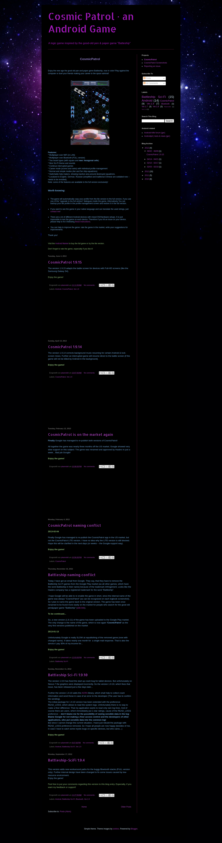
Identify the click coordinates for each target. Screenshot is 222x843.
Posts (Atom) (65, 811)
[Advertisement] (90, 316)
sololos (116, 829)
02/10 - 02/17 (153, 163)
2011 (147, 175)
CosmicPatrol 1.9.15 (65, 262)
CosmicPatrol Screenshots (155, 63)
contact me (55, 211)
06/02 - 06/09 (153, 151)
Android (58, 289)
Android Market (61, 243)
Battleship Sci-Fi (61, 661)
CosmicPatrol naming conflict (74, 525)
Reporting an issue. (152, 66)
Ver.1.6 (144, 109)
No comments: (89, 285)
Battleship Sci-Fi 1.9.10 (68, 674)
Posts (147, 78)
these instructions (82, 222)
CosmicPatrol (67, 289)
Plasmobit (167, 107)
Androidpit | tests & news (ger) (157, 136)
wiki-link (81, 608)
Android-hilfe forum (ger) (154, 133)
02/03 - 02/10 (153, 167)
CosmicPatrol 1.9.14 (65, 346)
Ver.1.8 (156, 106)
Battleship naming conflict (71, 574)
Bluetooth (79, 799)
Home (84, 807)
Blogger (134, 829)
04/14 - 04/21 (153, 159)
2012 (147, 171)
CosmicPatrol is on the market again (80, 434)
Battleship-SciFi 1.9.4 (66, 760)
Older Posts (126, 807)
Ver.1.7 (145, 106)
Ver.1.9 (76, 289)
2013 (147, 148)
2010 (147, 179)
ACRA (84, 693)
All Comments (150, 83)
